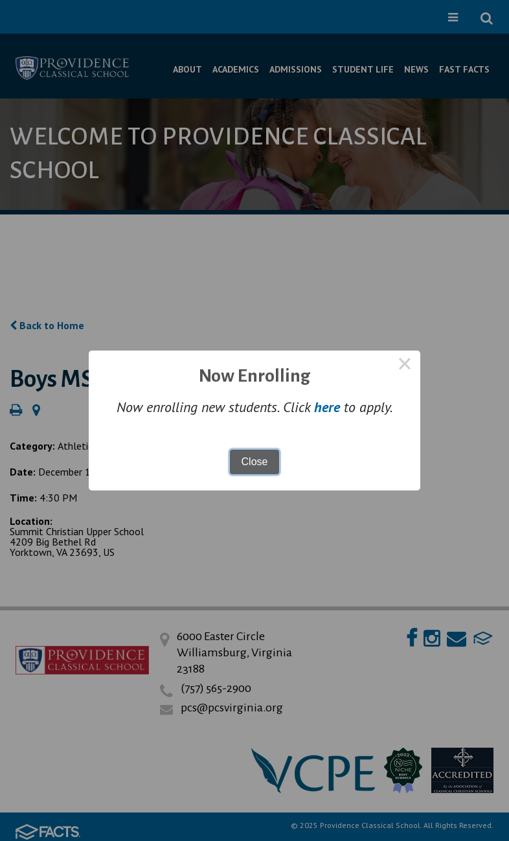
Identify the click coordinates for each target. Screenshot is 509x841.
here (327, 407)
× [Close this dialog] (405, 366)
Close (255, 461)
